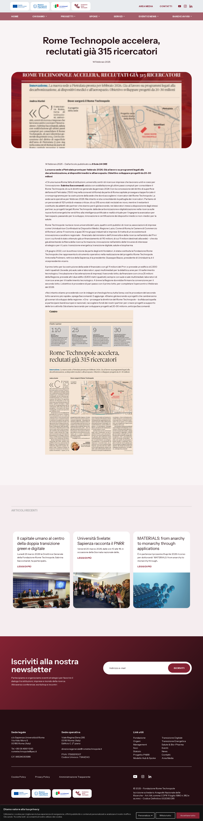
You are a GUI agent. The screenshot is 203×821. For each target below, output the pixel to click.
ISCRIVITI (179, 668)
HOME (14, 16)
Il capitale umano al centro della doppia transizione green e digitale (40, 543)
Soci (135, 747)
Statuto (137, 751)
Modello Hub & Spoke (144, 758)
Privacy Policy (42, 776)
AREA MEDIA (146, 6)
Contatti (166, 754)
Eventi (165, 747)
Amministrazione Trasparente (74, 776)
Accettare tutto (187, 815)
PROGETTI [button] (67, 16)
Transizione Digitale (172, 737)
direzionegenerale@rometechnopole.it (81, 748)
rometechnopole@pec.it (24, 751)
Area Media (167, 758)
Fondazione (139, 737)
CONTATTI (166, 6)
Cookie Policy (18, 776)
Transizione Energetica (174, 741)
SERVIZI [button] (118, 16)
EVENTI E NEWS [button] (148, 16)
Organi (136, 741)
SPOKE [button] (93, 16)
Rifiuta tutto (165, 815)
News (164, 751)
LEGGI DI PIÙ (24, 566)
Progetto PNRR (141, 754)
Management (140, 744)
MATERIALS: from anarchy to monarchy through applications (161, 543)
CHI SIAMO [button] (38, 16)
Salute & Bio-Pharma (173, 744)
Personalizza (144, 815)
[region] (101, 813)
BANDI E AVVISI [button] (181, 16)
